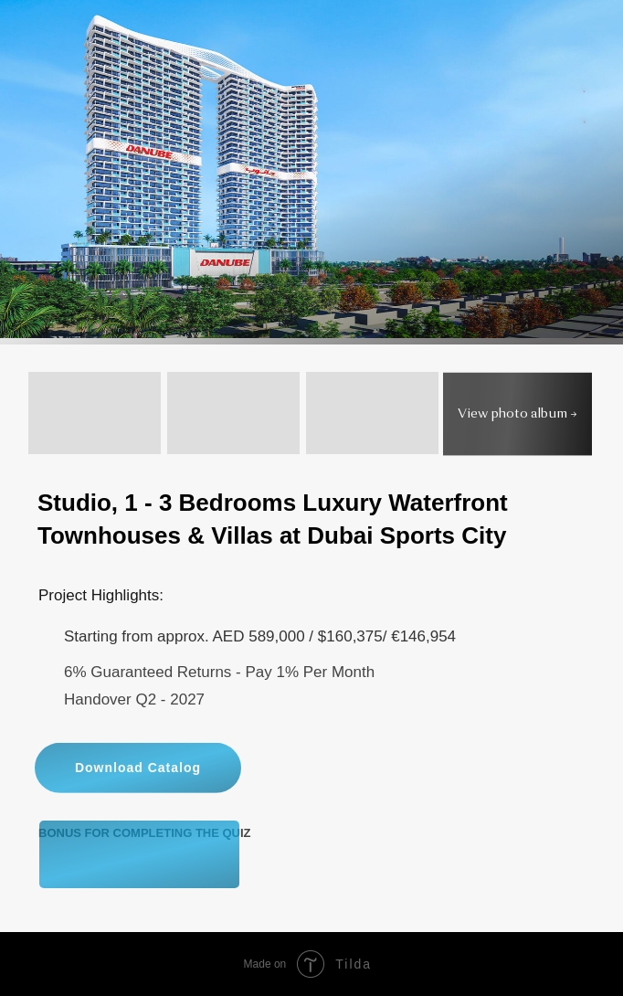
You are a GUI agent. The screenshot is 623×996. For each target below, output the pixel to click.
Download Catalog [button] (138, 805)
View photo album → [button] (517, 414)
